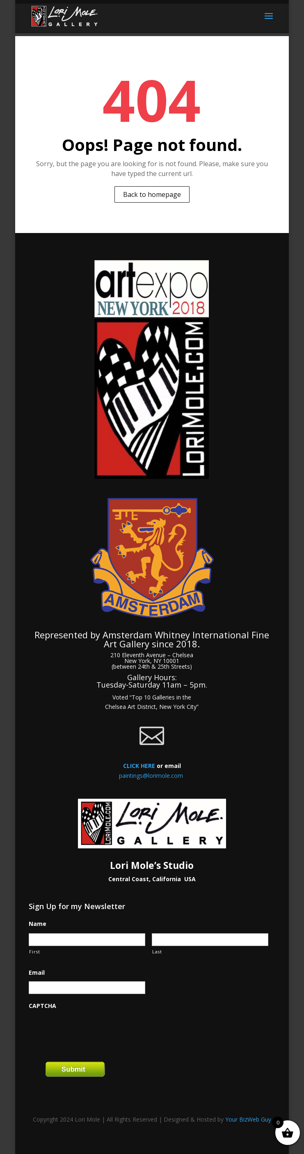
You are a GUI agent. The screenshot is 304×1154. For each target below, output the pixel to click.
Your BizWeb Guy (248, 1119)
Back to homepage (152, 194)
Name (37, 924)
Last (157, 951)
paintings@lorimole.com (151, 775)
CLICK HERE (139, 766)
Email (37, 972)
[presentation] (91, 1031)
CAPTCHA (42, 1006)
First (34, 951)
